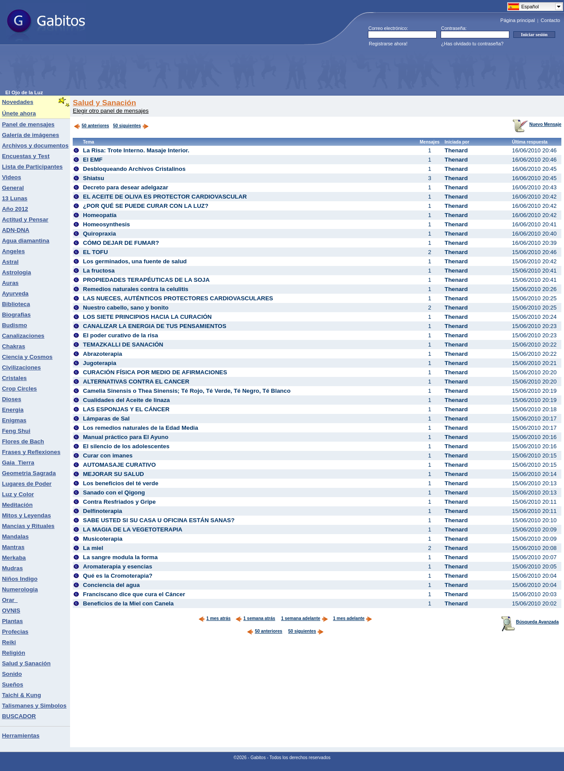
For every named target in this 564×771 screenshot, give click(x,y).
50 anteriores (91, 125)
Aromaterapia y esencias (117, 566)
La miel (93, 548)
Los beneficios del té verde (120, 483)
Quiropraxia (99, 233)
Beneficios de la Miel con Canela (128, 603)
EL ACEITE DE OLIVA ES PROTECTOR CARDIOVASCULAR (165, 196)
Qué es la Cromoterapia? (117, 575)
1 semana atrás (255, 618)
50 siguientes (127, 125)
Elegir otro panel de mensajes (110, 110)
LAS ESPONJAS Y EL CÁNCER (126, 409)
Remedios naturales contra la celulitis (135, 289)
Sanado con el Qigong (114, 492)
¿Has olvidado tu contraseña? (472, 43)
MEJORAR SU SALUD (113, 474)
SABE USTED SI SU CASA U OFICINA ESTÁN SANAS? (158, 520)
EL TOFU (95, 252)
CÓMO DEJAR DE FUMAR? (121, 243)
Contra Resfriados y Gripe (119, 501)
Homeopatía (99, 215)
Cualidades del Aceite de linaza (126, 400)
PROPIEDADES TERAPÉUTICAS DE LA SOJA (146, 280)
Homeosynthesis (106, 224)
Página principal (518, 20)
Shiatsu (93, 178)
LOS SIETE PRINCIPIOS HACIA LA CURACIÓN (147, 317)
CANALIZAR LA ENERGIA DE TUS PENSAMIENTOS (154, 326)
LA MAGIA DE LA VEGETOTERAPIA (132, 529)
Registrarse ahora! (388, 43)
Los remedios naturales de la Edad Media (140, 427)
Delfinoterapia (102, 511)
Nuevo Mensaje (536, 124)
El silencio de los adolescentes (126, 446)
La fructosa (99, 270)
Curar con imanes (108, 455)
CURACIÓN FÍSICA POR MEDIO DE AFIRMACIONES (155, 372)
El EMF (92, 159)
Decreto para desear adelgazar (125, 187)
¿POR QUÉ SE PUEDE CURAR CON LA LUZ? (145, 206)
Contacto (550, 20)
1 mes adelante (353, 618)
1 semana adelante (304, 618)
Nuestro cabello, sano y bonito (125, 307)
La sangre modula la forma (120, 557)
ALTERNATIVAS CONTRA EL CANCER (136, 381)
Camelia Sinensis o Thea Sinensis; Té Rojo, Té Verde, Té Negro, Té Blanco (186, 390)
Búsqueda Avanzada (530, 622)
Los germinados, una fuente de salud (135, 261)
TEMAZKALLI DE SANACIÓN (123, 344)
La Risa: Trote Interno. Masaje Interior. (136, 150)
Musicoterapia (102, 538)
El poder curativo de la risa (120, 335)
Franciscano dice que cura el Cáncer (134, 594)
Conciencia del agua (111, 585)
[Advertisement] (165, 70)
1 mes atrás (214, 618)
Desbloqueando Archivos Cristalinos (134, 169)
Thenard (456, 150)
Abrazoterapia (102, 353)
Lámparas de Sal (106, 418)
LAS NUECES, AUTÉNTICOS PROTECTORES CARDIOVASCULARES (178, 298)
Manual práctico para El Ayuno (125, 437)
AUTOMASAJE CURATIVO (119, 464)
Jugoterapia (99, 363)
